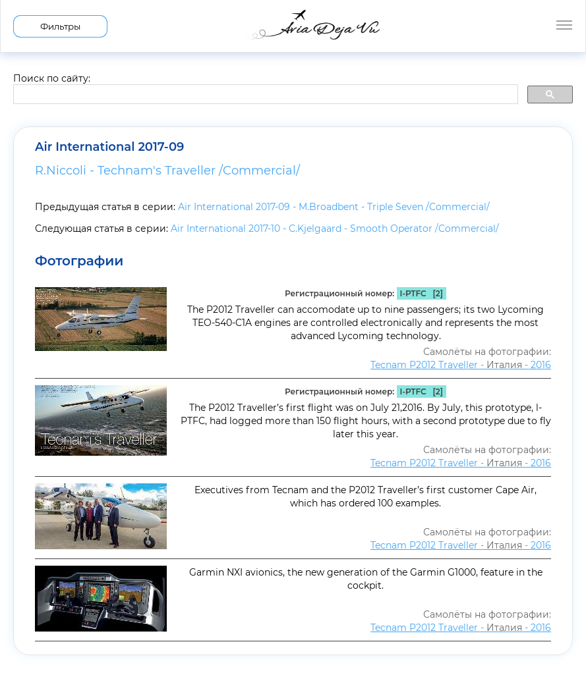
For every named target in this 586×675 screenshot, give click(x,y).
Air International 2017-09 (109, 146)
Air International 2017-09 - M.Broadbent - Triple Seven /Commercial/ (334, 207)
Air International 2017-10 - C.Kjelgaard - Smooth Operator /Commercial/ (335, 228)
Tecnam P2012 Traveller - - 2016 (460, 365)
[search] (264, 95)
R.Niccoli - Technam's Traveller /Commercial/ (167, 170)
